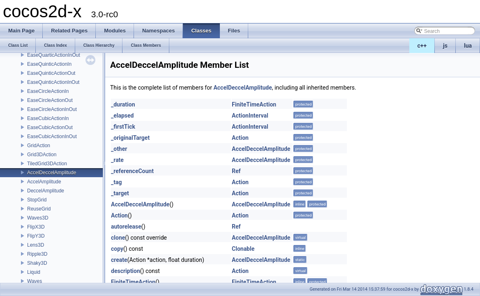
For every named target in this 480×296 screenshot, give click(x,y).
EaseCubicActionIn (48, 118)
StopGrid (36, 200)
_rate (117, 160)
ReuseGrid (39, 209)
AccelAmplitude (44, 182)
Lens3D (35, 245)
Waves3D (37, 218)
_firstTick (123, 126)
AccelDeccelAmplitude (51, 173)
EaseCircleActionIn (48, 91)
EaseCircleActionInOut (52, 109)
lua (468, 45)
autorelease (126, 226)
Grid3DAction (41, 154)
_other (119, 149)
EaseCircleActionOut (50, 100)
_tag (116, 182)
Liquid (33, 272)
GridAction (38, 145)
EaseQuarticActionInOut (53, 55)
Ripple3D (37, 254)
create (119, 260)
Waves (34, 281)
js (445, 45)
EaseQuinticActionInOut (53, 82)
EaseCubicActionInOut (52, 136)
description (125, 271)
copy (117, 248)
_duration (123, 104)
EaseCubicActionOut (50, 127)
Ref (236, 171)
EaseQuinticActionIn (49, 64)
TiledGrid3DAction (47, 163)
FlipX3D (36, 227)
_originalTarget (130, 137)
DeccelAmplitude (45, 191)
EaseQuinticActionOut (51, 73)
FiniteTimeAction (254, 104)
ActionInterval (250, 115)
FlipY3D (36, 236)
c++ (422, 45)
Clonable (243, 248)
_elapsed (122, 115)
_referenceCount (132, 171)
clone (118, 237)
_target (120, 193)
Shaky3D (37, 263)
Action (240, 137)
